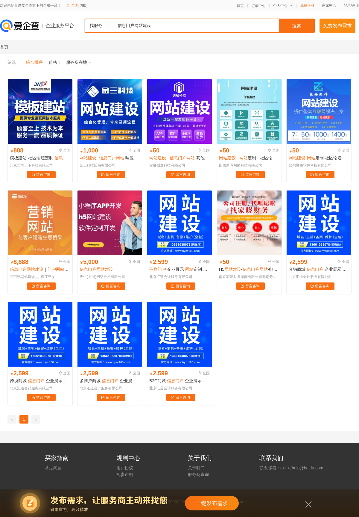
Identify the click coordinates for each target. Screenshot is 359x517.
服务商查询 (198, 474)
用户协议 (124, 467)
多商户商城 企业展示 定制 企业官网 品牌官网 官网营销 (110, 380)
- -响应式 (110, 157)
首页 (240, 5)
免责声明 (124, 474)
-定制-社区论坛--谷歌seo (319, 157)
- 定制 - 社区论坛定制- (249, 157)
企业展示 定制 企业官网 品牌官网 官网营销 (179, 269)
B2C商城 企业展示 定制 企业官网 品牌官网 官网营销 (179, 380)
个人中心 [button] (283, 6)
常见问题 (53, 467)
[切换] (83, 5)
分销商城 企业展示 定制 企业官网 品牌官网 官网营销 (319, 269)
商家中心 (329, 5)
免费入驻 (307, 5)
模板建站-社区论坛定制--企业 (40, 157)
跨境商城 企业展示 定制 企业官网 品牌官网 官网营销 (40, 380)
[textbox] (214, 26)
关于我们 (196, 467)
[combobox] (199, 26)
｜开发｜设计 (40, 269)
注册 (355, 5)
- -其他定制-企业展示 (179, 157)
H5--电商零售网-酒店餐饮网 (249, 269)
